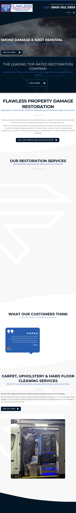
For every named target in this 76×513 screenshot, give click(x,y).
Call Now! (35, 83)
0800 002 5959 (63, 7)
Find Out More (9, 52)
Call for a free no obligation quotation (36, 140)
